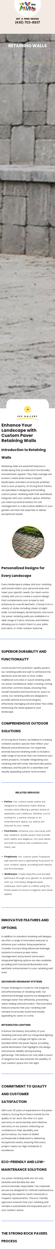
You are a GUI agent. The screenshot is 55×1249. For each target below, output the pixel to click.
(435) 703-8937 (27, 22)
